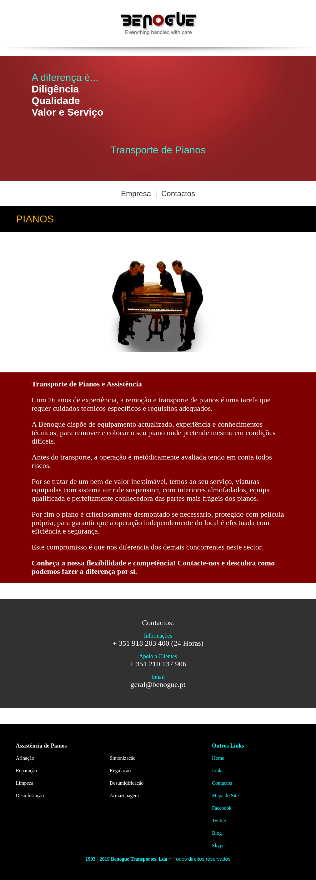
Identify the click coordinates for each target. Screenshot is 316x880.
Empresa (136, 193)
